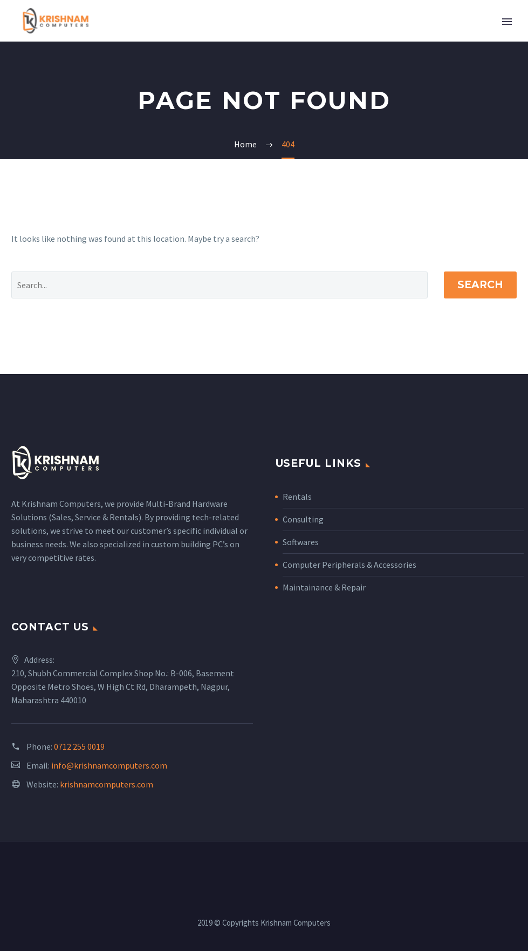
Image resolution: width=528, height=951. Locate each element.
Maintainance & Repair (324, 587)
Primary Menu (507, 21)
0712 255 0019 (79, 746)
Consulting (303, 519)
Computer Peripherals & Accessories (349, 564)
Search (480, 284)
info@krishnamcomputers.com (109, 765)
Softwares (301, 541)
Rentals (297, 496)
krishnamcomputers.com (106, 784)
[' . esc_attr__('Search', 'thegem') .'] (219, 284)
